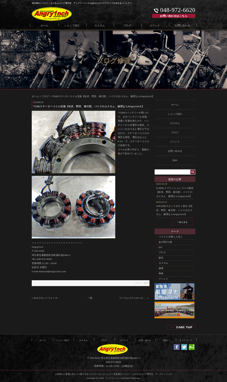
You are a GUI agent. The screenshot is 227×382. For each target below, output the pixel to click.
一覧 (90, 298)
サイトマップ (185, 340)
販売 (161, 258)
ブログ (127, 25)
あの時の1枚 (165, 242)
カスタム (100, 25)
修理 (161, 268)
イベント (155, 25)
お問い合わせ (182, 25)
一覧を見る (182, 222)
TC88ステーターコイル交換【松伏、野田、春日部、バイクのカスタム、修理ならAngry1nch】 (103, 96)
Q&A (174, 160)
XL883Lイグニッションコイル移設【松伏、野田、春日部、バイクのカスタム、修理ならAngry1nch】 (175, 192)
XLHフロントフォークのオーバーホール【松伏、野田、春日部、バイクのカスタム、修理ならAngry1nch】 (47, 298)
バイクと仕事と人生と (171, 237)
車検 (161, 273)
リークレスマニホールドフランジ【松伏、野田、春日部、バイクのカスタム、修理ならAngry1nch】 (132, 298)
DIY (161, 247)
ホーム (44, 25)
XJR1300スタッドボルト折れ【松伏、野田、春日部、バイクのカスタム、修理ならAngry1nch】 (174, 210)
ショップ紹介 (72, 25)
